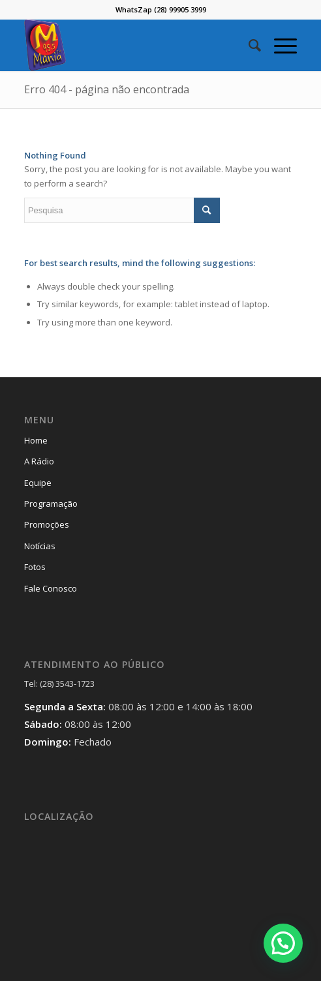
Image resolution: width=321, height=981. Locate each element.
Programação (51, 503)
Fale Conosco (50, 588)
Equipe (38, 483)
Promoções (46, 524)
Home (36, 440)
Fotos (35, 567)
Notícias (39, 546)
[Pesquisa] (248, 45)
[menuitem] (248, 45)
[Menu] (279, 45)
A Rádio (39, 461)
